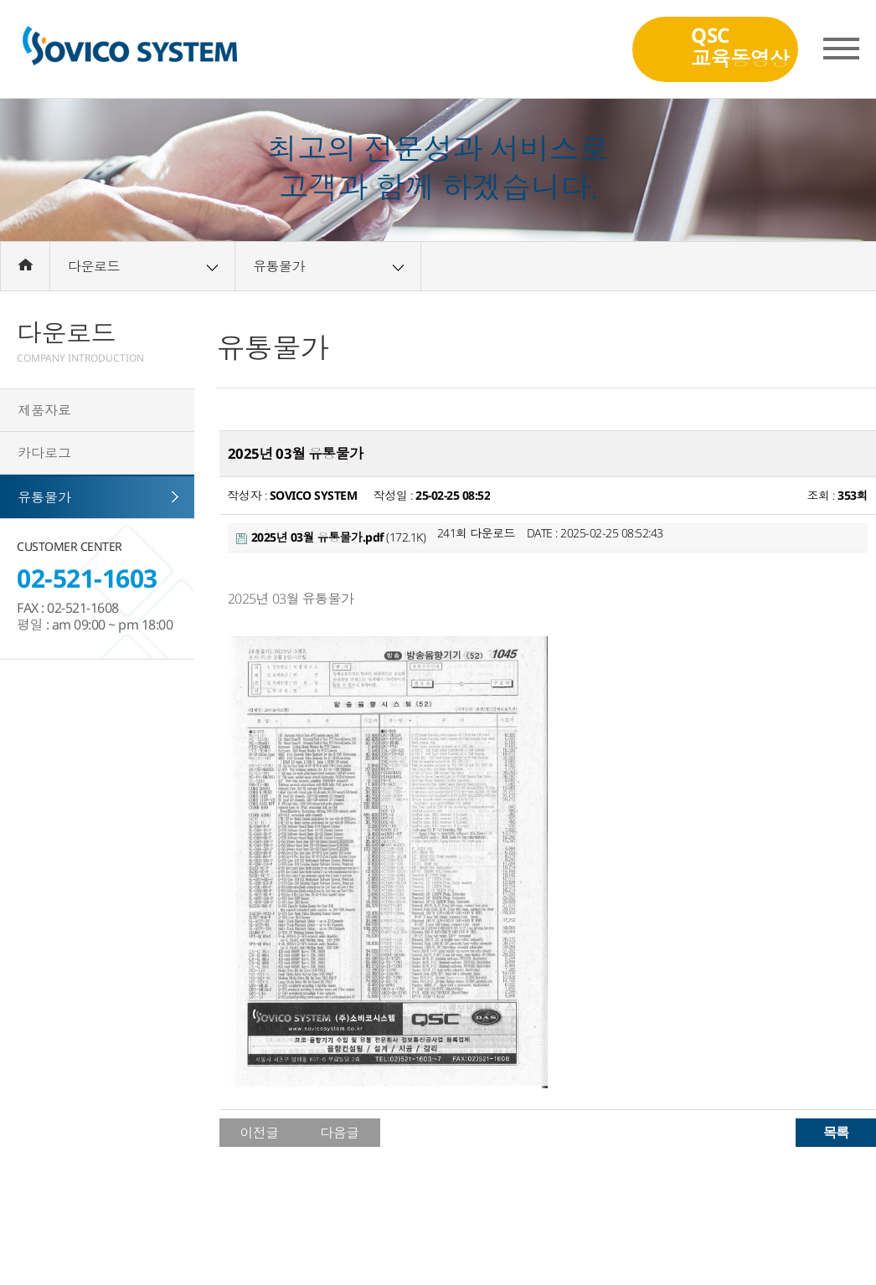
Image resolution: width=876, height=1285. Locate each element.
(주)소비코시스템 (129, 49)
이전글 (259, 1132)
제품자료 (44, 410)
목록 (836, 1132)
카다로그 (44, 453)
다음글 (339, 1132)
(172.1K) (331, 537)
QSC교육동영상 (740, 45)
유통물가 (44, 497)
